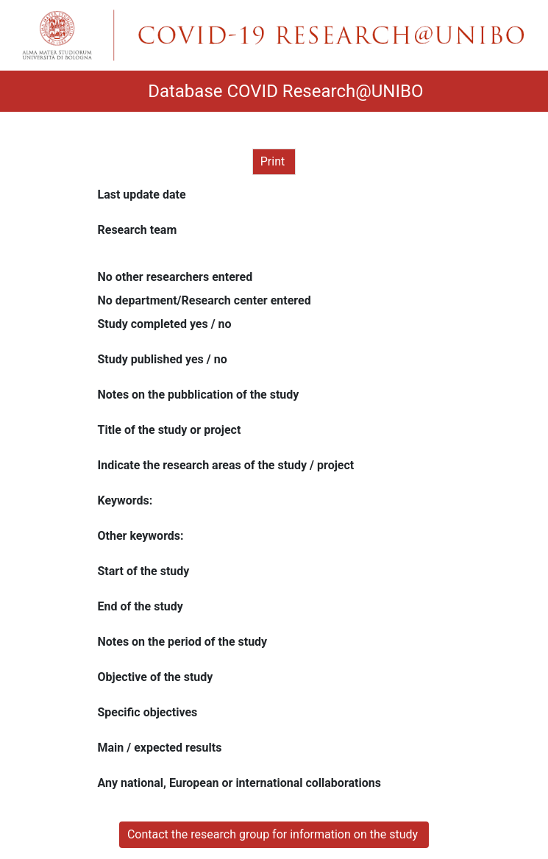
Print (274, 161)
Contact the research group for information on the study (274, 834)
